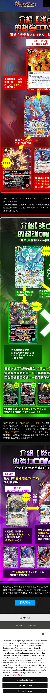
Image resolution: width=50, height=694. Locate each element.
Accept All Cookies (25, 680)
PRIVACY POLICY (32, 625)
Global (46, 10)
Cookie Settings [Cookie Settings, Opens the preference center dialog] (25, 691)
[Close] (43, 634)
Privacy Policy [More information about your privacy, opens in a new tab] (17, 675)
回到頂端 (25, 602)
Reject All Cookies (25, 685)
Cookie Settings (19, 625)
